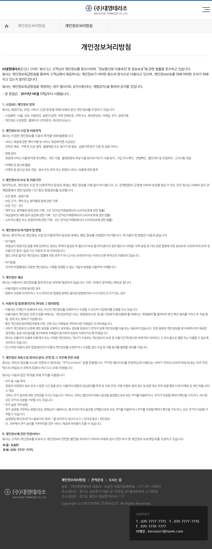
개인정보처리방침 (31, 26)
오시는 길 (115, 480)
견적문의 (97, 480)
